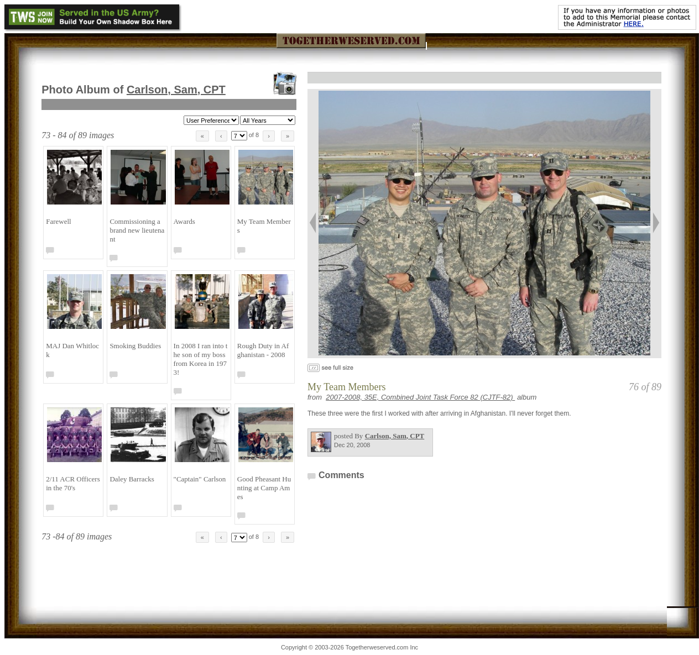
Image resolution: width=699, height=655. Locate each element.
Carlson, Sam (176, 89)
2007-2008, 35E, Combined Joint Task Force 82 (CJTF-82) (420, 397)
